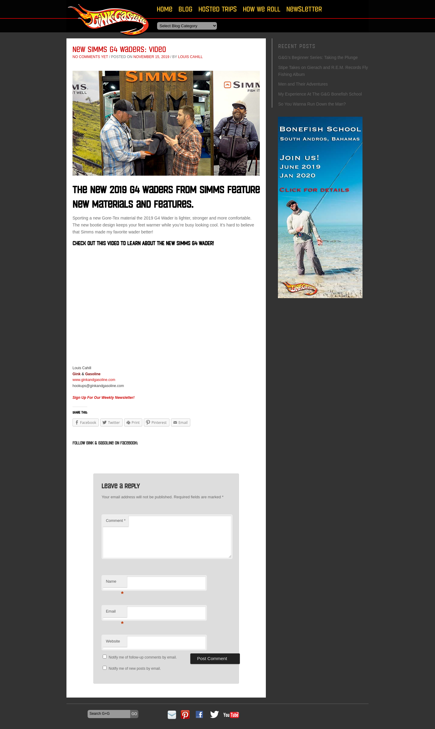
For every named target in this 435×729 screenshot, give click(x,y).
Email (115, 613)
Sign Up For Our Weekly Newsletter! (103, 397)
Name (115, 583)
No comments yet (90, 57)
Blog (185, 9)
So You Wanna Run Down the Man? (312, 104)
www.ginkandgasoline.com (93, 380)
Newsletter (304, 9)
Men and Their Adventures (303, 84)
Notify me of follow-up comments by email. (143, 657)
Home (164, 9)
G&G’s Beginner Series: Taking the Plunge (318, 57)
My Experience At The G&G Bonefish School (320, 94)
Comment (115, 520)
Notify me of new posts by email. (135, 668)
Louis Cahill (190, 57)
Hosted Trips (217, 9)
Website (113, 641)
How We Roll (261, 9)
